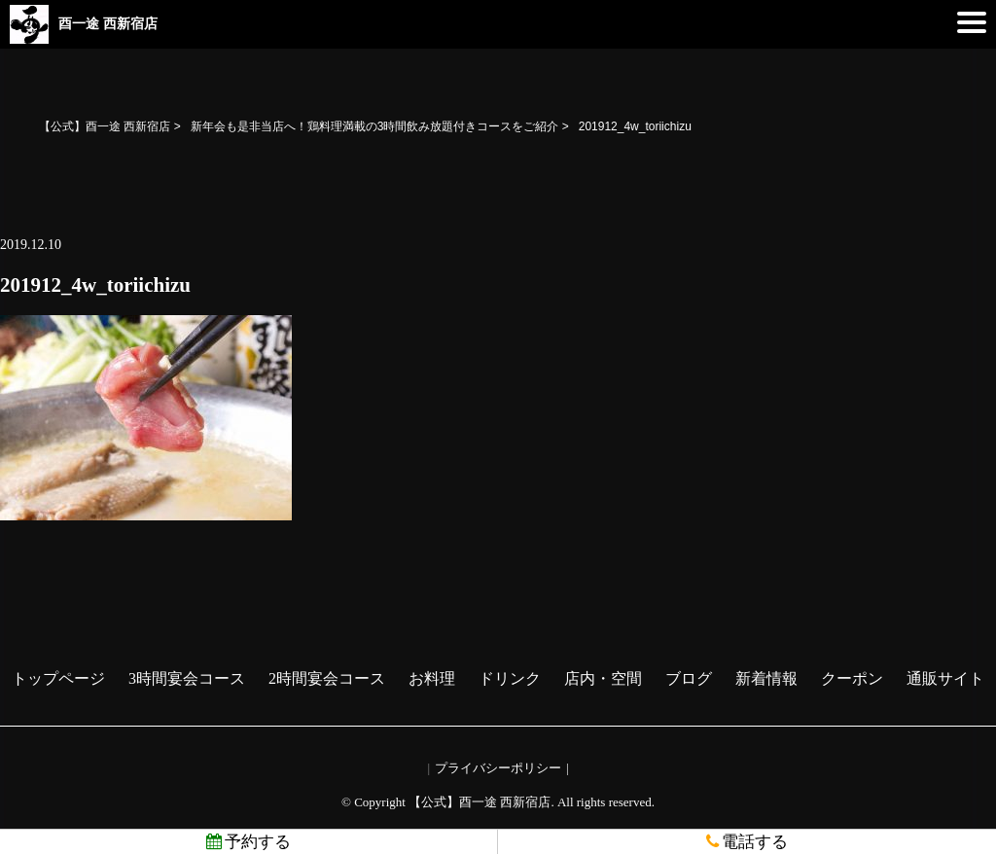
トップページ (58, 678)
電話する (747, 842)
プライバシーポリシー (498, 768)
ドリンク (510, 678)
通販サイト (945, 678)
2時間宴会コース (326, 678)
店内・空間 (603, 678)
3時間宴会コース (186, 678)
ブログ (688, 678)
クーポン (852, 678)
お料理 (432, 678)
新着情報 (766, 678)
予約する (248, 842)
